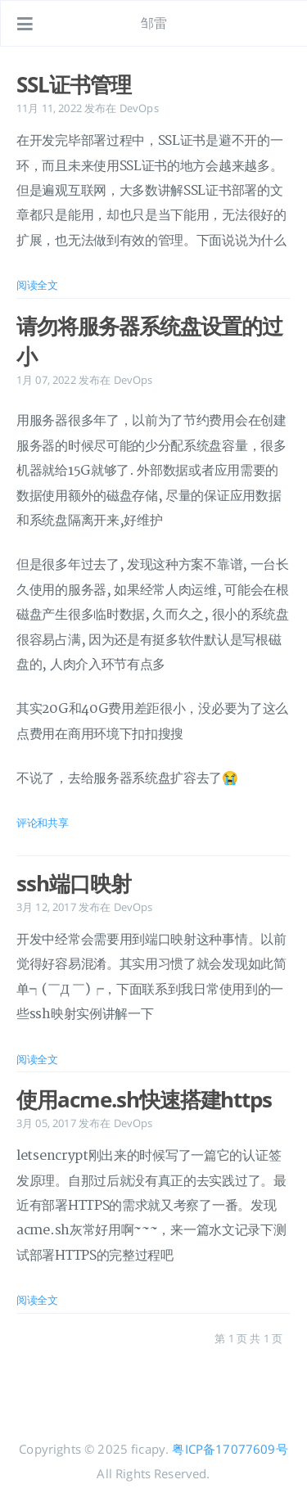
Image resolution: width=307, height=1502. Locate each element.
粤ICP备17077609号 (229, 1449)
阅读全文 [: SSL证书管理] (37, 284)
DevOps (139, 108)
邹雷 (154, 23)
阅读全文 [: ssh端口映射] (37, 1059)
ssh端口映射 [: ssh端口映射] (73, 883)
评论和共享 (42, 822)
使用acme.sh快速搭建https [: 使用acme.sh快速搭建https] (144, 1099)
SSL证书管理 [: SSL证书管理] (73, 84)
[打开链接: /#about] (279, 23)
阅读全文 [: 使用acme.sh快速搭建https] (37, 1299)
